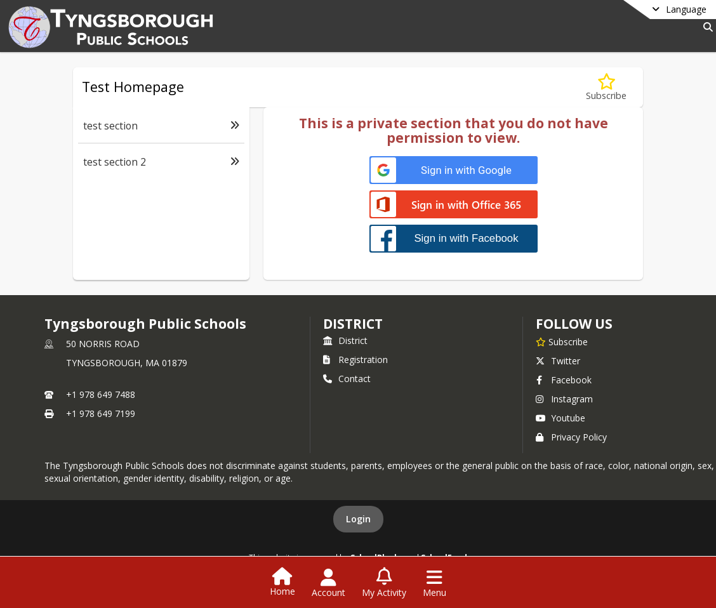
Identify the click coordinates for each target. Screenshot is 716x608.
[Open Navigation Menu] (434, 583)
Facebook (564, 380)
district (353, 324)
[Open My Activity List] (384, 583)
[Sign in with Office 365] (453, 205)
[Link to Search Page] (705, 27)
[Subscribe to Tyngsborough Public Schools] (562, 341)
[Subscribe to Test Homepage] (606, 87)
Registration (355, 360)
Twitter (558, 361)
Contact (347, 379)
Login (358, 519)
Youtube (560, 418)
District (345, 340)
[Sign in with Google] (453, 170)
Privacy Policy (571, 437)
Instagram (564, 399)
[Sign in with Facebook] (453, 238)
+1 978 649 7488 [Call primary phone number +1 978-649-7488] (100, 394)
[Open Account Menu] (328, 583)
